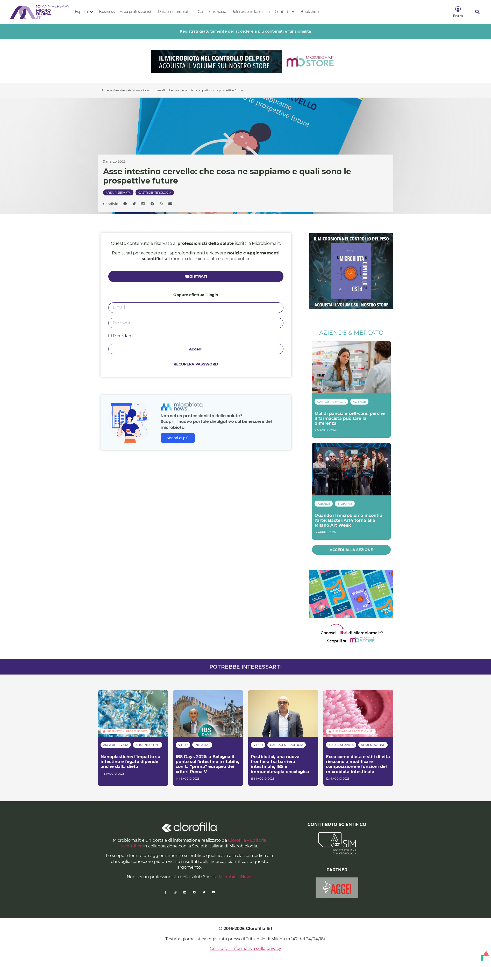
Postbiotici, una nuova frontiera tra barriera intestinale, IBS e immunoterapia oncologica (280, 764)
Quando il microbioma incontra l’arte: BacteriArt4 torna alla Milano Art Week (348, 520)
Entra (458, 15)
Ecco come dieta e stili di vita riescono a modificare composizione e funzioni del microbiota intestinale (358, 764)
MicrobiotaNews (235, 876)
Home (105, 90)
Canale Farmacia (331, 402)
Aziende (359, 402)
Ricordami (120, 335)
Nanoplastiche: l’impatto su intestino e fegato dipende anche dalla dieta (130, 761)
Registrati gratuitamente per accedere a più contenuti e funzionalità (245, 31)
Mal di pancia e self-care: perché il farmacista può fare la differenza (350, 418)
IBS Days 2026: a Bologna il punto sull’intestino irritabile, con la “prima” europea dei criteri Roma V (207, 764)
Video (183, 745)
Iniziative (344, 504)
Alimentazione (148, 745)
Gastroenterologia (154, 192)
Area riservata (122, 90)
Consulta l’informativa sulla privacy (245, 948)
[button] (84, 12)
